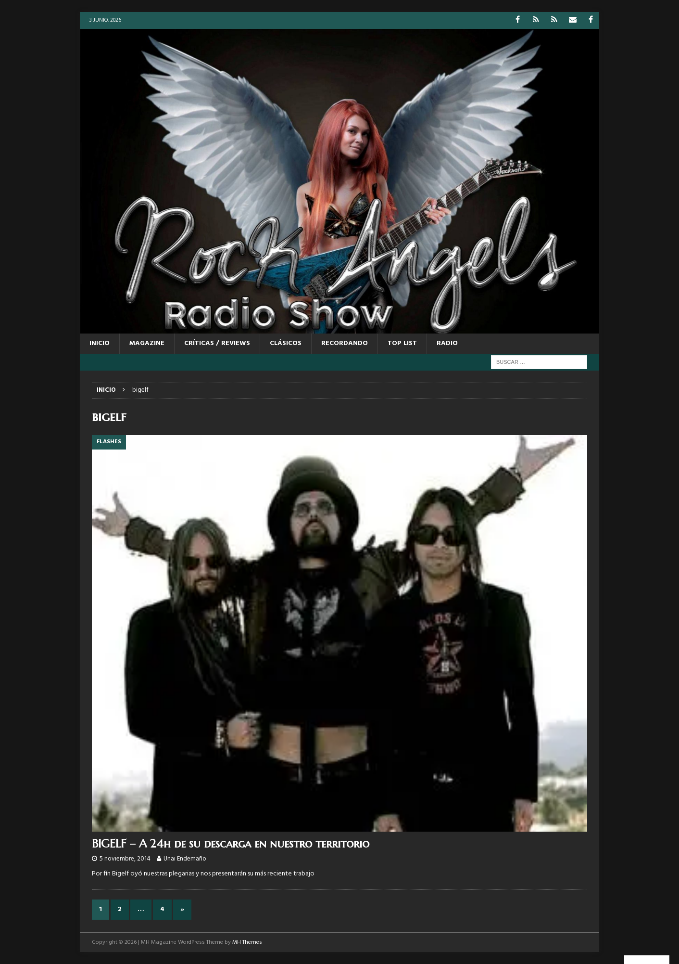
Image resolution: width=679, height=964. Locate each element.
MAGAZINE (146, 343)
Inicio (99, 343)
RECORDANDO (344, 343)
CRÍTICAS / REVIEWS (217, 343)
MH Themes (247, 942)
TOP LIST (402, 343)
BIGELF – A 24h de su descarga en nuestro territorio (230, 843)
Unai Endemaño (184, 859)
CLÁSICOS (286, 343)
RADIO (447, 343)
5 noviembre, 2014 (125, 859)
